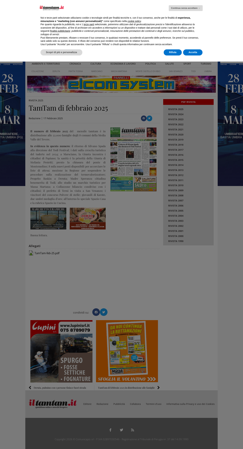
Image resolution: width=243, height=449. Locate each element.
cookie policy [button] (134, 21)
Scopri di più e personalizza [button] (61, 52)
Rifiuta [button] (173, 52)
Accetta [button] (192, 52)
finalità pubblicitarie (60, 31)
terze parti (89, 24)
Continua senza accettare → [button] (185, 8)
